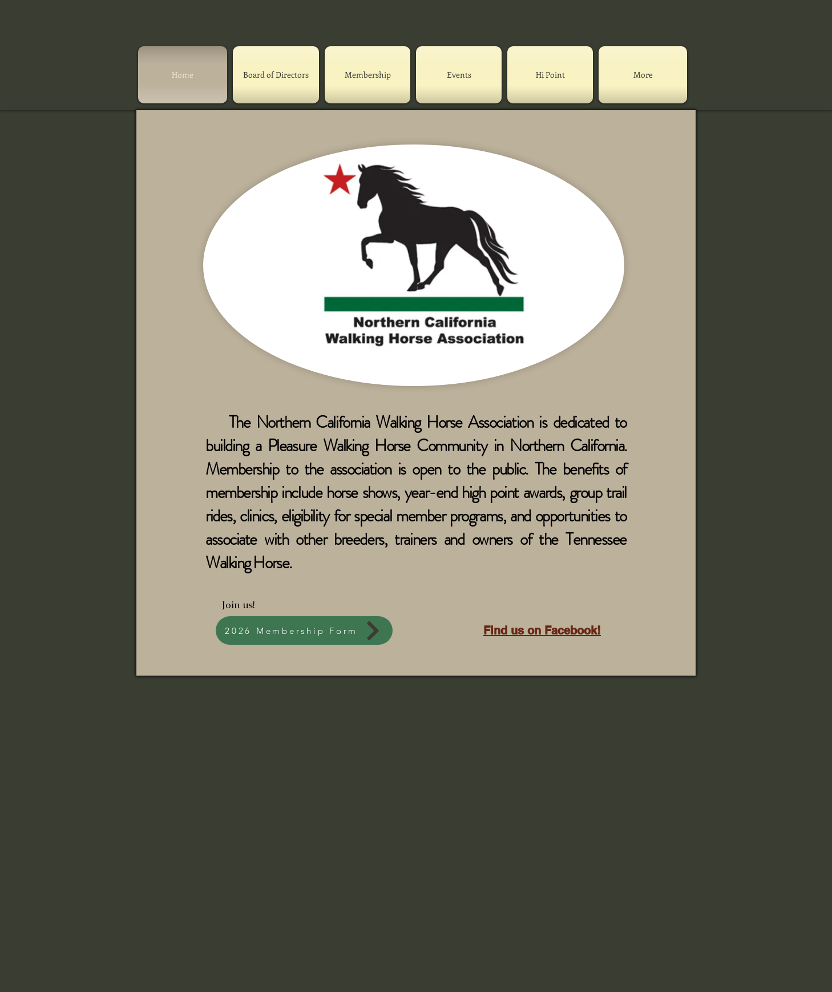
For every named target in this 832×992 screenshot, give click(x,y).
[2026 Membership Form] (304, 630)
